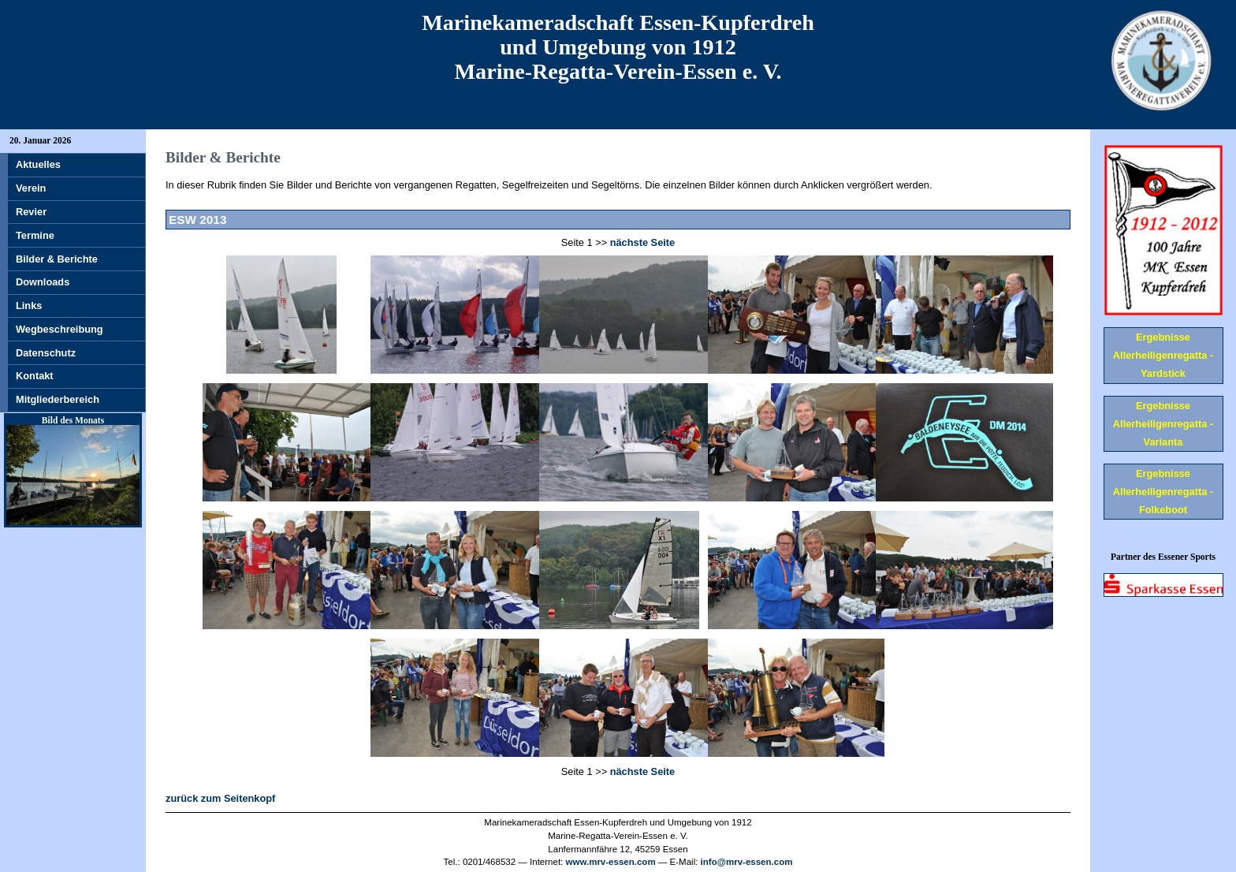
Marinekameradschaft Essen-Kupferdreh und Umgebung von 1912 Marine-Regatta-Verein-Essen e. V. (618, 47)
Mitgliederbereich (57, 399)
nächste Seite (643, 242)
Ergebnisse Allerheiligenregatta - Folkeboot (1163, 492)
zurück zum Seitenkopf (220, 798)
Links (29, 305)
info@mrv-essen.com (747, 861)
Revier (31, 212)
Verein (31, 188)
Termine (35, 235)
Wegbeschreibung (59, 329)
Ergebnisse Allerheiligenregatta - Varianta (1163, 424)
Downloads (42, 282)
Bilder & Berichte (57, 259)
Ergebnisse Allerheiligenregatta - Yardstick (1163, 355)
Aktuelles (38, 164)
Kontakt (35, 376)
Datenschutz (46, 353)
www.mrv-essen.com (611, 861)
